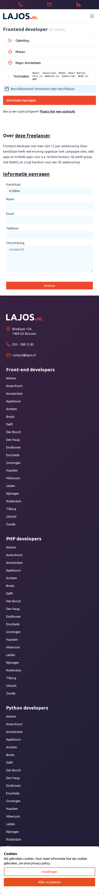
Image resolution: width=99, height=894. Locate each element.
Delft (9, 424)
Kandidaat (13, 184)
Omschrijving (15, 243)
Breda (10, 416)
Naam (10, 199)
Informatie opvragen (21, 100)
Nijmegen (12, 493)
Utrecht (11, 516)
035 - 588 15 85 (23, 344)
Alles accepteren (49, 882)
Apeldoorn (13, 401)
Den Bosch (13, 432)
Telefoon (12, 228)
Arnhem (11, 409)
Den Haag (13, 439)
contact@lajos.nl (24, 355)
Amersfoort (14, 386)
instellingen (49, 871)
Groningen (13, 462)
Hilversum (13, 478)
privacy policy (40, 863)
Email (10, 213)
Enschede (12, 455)
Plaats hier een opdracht (57, 111)
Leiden (10, 486)
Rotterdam (13, 501)
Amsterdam (14, 393)
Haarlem (12, 470)
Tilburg (11, 509)
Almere (11, 378)
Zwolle (10, 524)
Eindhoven (13, 447)
